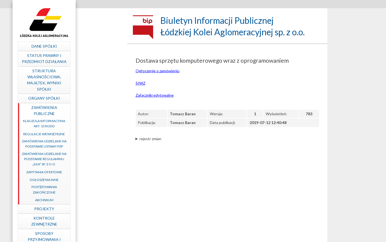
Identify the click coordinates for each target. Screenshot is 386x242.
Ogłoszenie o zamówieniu (157, 70)
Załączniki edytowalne (155, 95)
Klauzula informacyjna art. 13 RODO (93, 123)
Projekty (93, 208)
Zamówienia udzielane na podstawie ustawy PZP (93, 143)
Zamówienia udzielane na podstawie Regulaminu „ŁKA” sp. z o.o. (93, 159)
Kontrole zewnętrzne (93, 221)
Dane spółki (93, 46)
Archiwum (93, 200)
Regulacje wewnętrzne (93, 134)
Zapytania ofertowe (93, 172)
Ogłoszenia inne (93, 180)
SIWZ (140, 83)
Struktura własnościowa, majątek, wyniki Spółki (93, 79)
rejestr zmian (150, 138)
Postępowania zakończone (93, 189)
